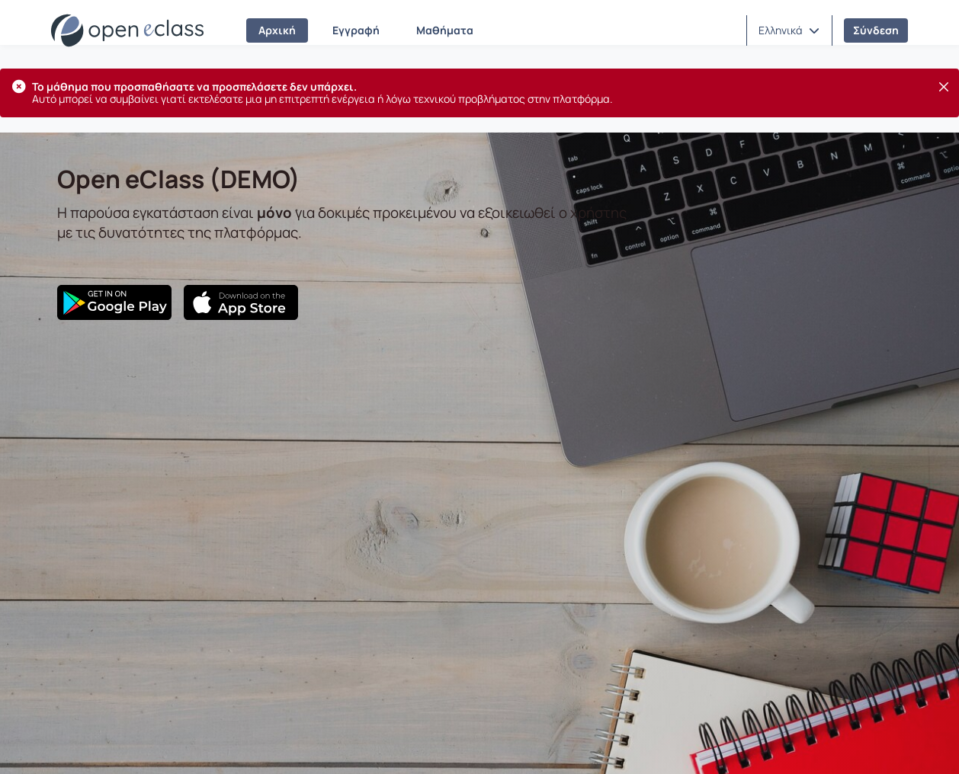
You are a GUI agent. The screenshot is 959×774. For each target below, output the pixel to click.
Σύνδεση (876, 30)
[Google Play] (114, 302)
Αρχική (277, 30)
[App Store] (241, 302)
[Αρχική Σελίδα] (127, 30)
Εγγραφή (356, 30)
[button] (789, 30)
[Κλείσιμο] (944, 87)
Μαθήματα (444, 30)
